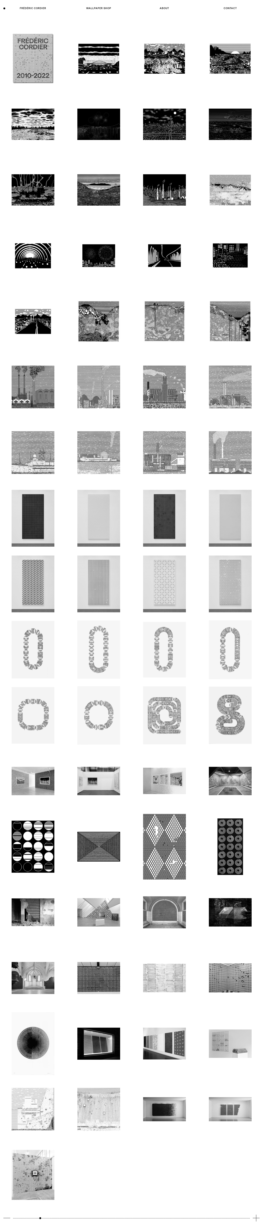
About (164, 8)
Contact (230, 8)
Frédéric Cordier (33, 8)
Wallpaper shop (98, 8)
